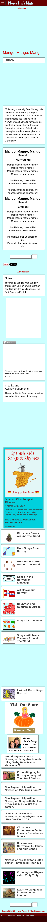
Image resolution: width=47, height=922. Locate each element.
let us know (15, 371)
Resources (30, 915)
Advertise (20, 915)
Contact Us (11, 915)
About (3, 915)
